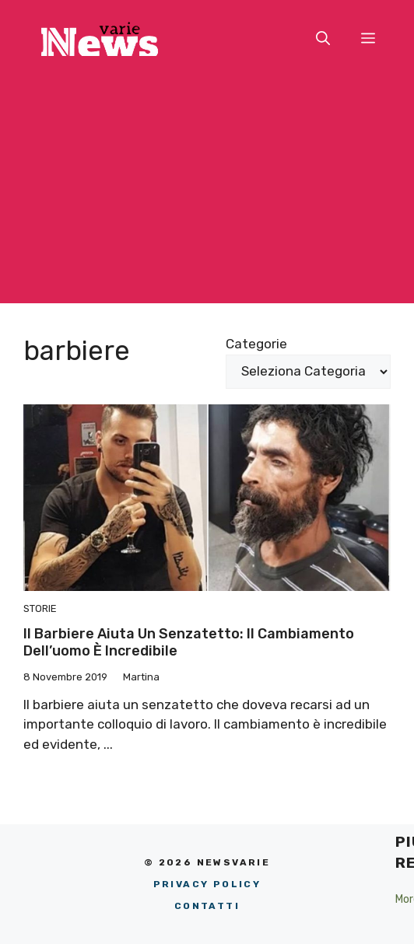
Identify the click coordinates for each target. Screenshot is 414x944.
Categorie (256, 343)
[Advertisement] (207, 194)
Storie (40, 608)
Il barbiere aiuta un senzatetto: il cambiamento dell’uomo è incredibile (188, 642)
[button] (323, 39)
